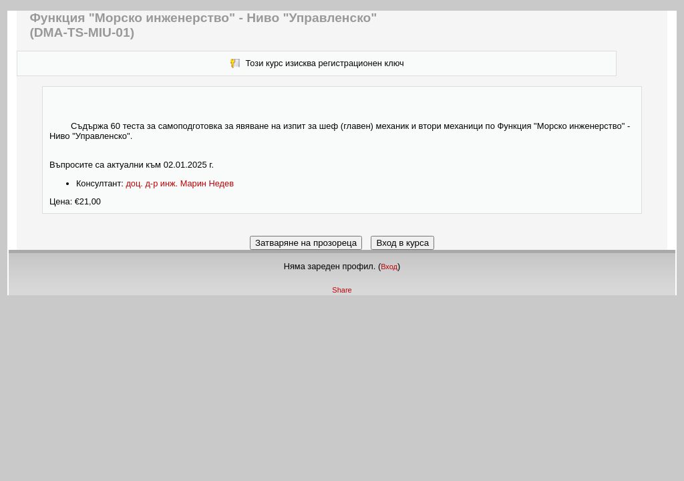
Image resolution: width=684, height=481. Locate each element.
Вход (389, 267)
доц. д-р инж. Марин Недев (180, 183)
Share (341, 290)
